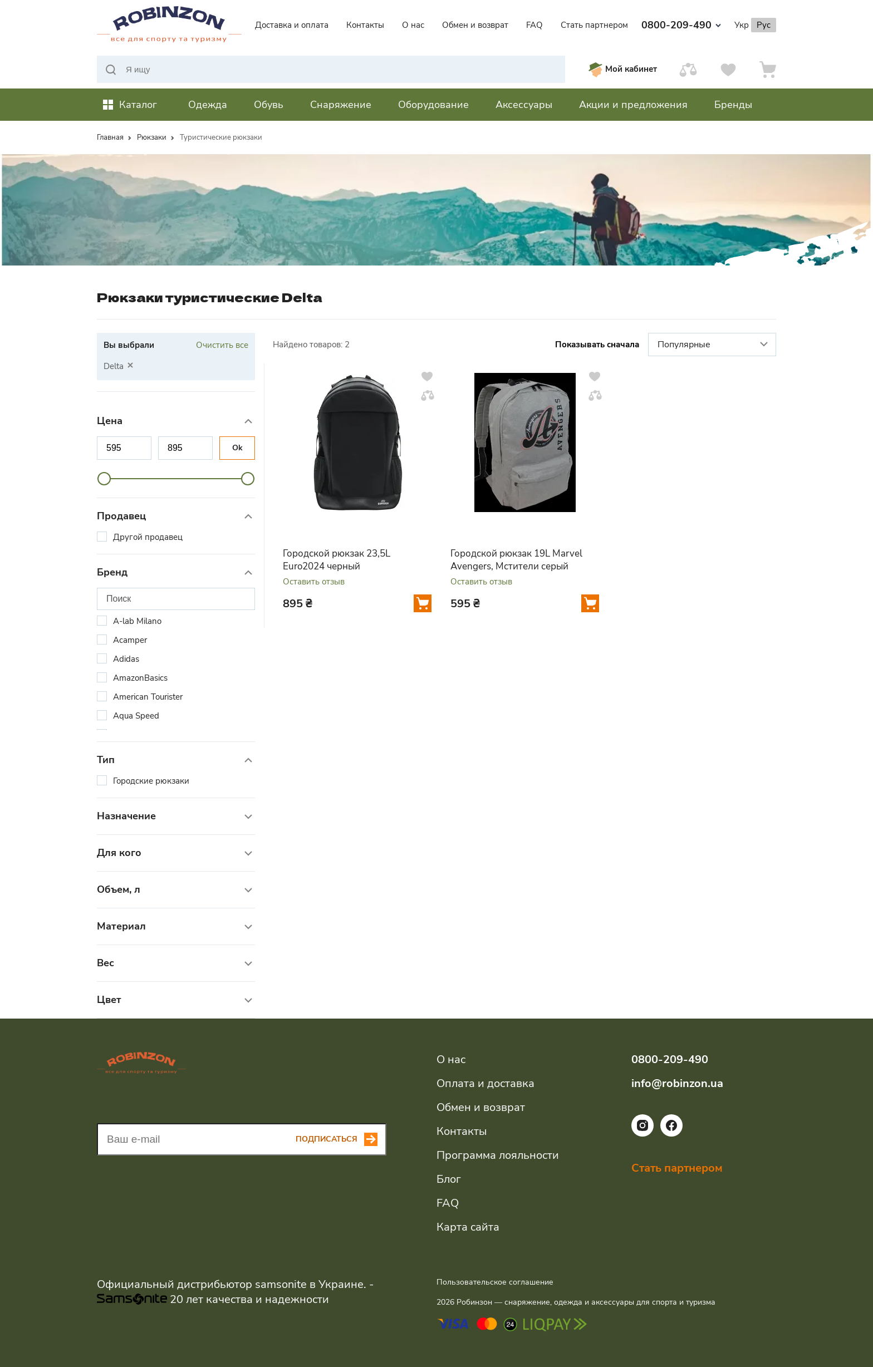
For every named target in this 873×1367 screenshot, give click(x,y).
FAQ (534, 25)
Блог (448, 1179)
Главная (110, 137)
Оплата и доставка (485, 1083)
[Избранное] (728, 69)
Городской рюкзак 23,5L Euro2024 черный (336, 560)
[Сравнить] (688, 69)
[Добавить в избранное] (427, 376)
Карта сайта (467, 1227)
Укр (741, 25)
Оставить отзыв (314, 582)
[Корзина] (767, 69)
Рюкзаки (151, 137)
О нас (413, 25)
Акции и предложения (633, 104)
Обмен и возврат (475, 25)
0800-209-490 (681, 25)
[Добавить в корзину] (422, 603)
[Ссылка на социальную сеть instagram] (642, 1134)
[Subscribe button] (341, 1139)
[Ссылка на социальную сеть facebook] (671, 1134)
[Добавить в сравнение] (427, 395)
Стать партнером (594, 25)
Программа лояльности (497, 1155)
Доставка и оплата (291, 25)
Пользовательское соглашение (494, 1282)
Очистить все (222, 345)
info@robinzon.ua (677, 1083)
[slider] (104, 478)
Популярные (714, 345)
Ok (237, 447)
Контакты (365, 25)
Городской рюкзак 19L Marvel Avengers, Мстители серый (516, 560)
